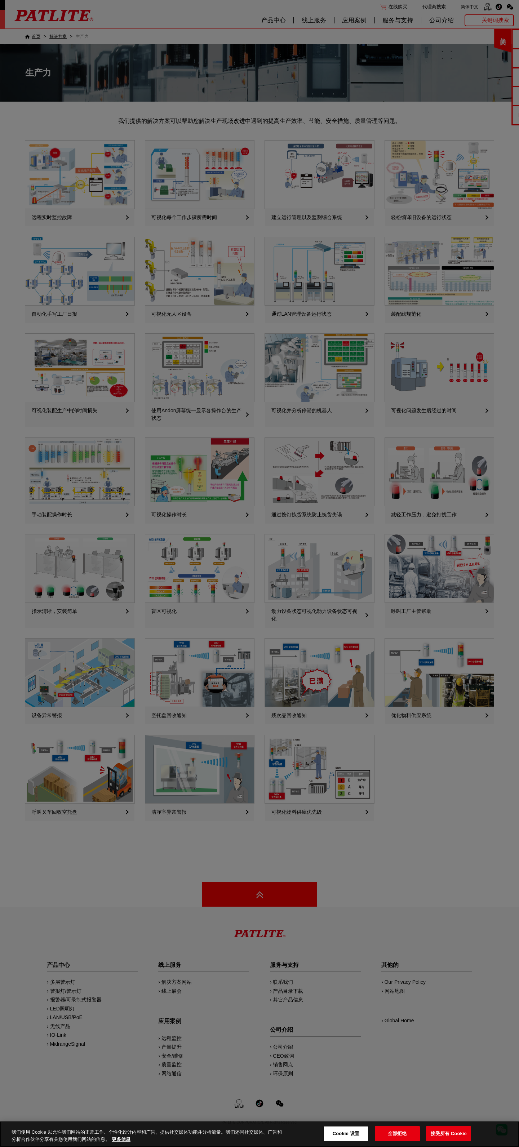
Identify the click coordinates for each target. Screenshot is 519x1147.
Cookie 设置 (346, 1133)
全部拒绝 (397, 1133)
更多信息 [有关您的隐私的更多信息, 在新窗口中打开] (121, 1139)
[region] (259, 1134)
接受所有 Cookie (449, 1133)
